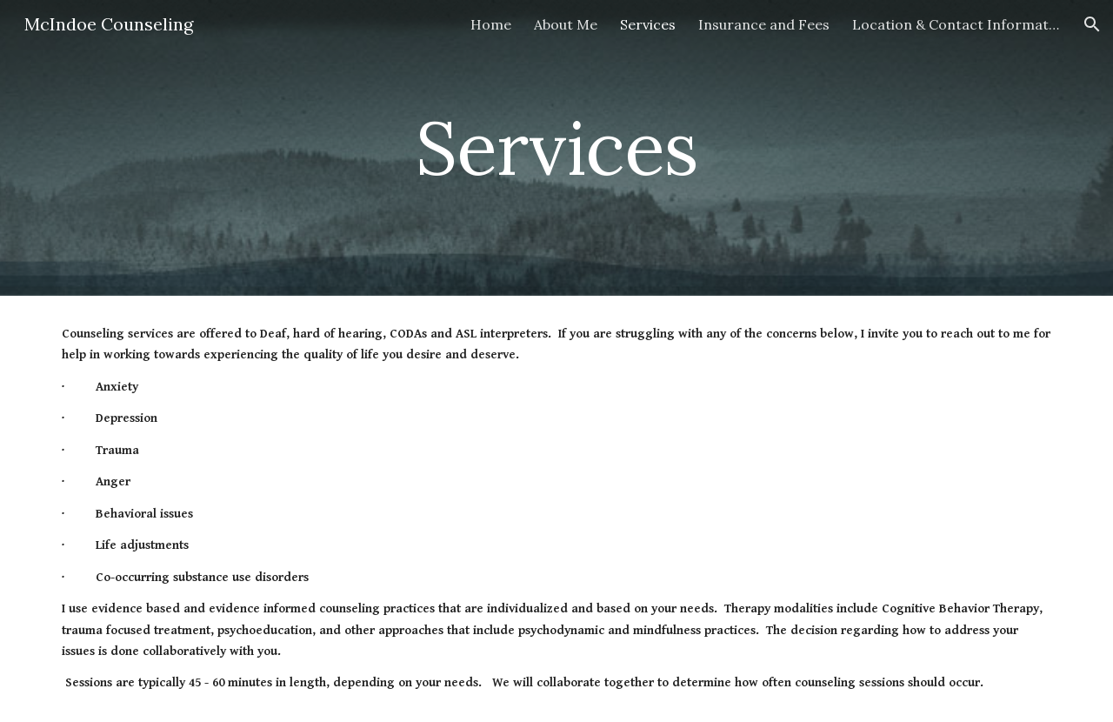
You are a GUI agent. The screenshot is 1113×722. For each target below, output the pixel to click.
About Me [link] (565, 24)
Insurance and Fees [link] (764, 24)
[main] (556, 147)
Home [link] (490, 24)
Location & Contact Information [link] (956, 24)
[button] (1092, 24)
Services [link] (648, 24)
